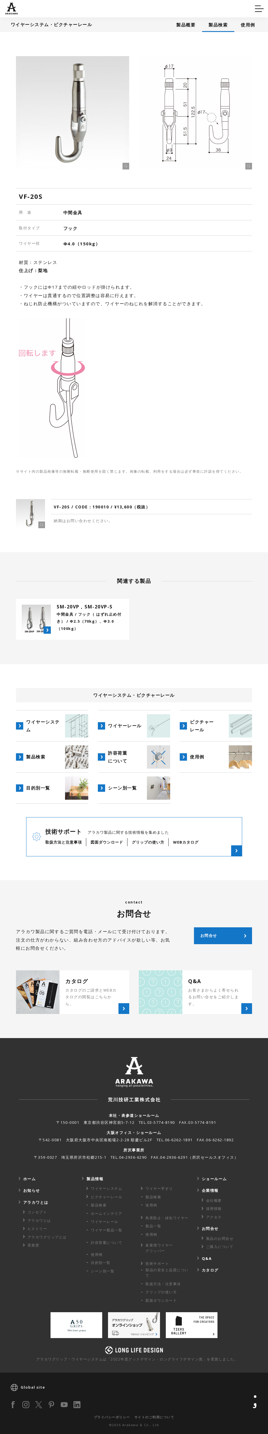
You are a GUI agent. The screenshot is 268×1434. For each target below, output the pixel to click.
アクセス (214, 1217)
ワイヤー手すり (159, 1188)
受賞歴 (33, 1245)
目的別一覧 (101, 1262)
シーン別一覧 (102, 1271)
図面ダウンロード (161, 1300)
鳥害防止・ (167, 1218)
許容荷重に (106, 1242)
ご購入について (220, 1246)
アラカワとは (35, 1202)
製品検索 (218, 25)
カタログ (152, 7)
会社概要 (214, 1200)
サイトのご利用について (154, 1417)
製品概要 (185, 25)
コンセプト (37, 1212)
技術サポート (157, 1263)
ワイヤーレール (104, 1221)
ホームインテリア (106, 1213)
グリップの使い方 (161, 1292)
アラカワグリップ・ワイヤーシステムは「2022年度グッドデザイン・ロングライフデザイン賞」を (137, 1359)
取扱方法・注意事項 (163, 1283)
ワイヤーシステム (106, 1188)
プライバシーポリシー (112, 1417)
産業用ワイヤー (159, 1248)
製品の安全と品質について (167, 1272)
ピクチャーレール (106, 1196)
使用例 (248, 25)
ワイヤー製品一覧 (106, 1230)
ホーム (29, 1178)
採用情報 (214, 1208)
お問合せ (210, 1228)
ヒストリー (37, 1228)
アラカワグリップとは (47, 1237)
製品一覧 (153, 1226)
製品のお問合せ (220, 1238)
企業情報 (210, 1190)
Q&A (15, 7)
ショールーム (214, 1178)
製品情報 (95, 1178)
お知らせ (31, 1190)
